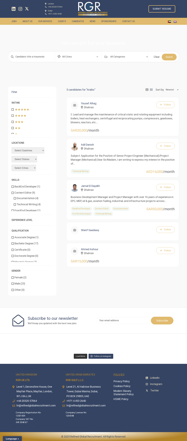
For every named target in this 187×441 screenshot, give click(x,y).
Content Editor (24, 192)
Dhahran (87, 107)
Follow (165, 104)
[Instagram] (20, 9)
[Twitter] (27, 8)
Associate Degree (26, 237)
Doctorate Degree (26, 255)
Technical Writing (29, 204)
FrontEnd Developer (27, 210)
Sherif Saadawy (90, 230)
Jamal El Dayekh (90, 185)
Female (20, 277)
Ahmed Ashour (89, 249)
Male (19, 283)
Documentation (27, 198)
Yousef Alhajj (88, 103)
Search (169, 57)
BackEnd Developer (27, 186)
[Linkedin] (14, 9)
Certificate (22, 249)
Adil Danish (87, 144)
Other (19, 289)
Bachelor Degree (26, 243)
